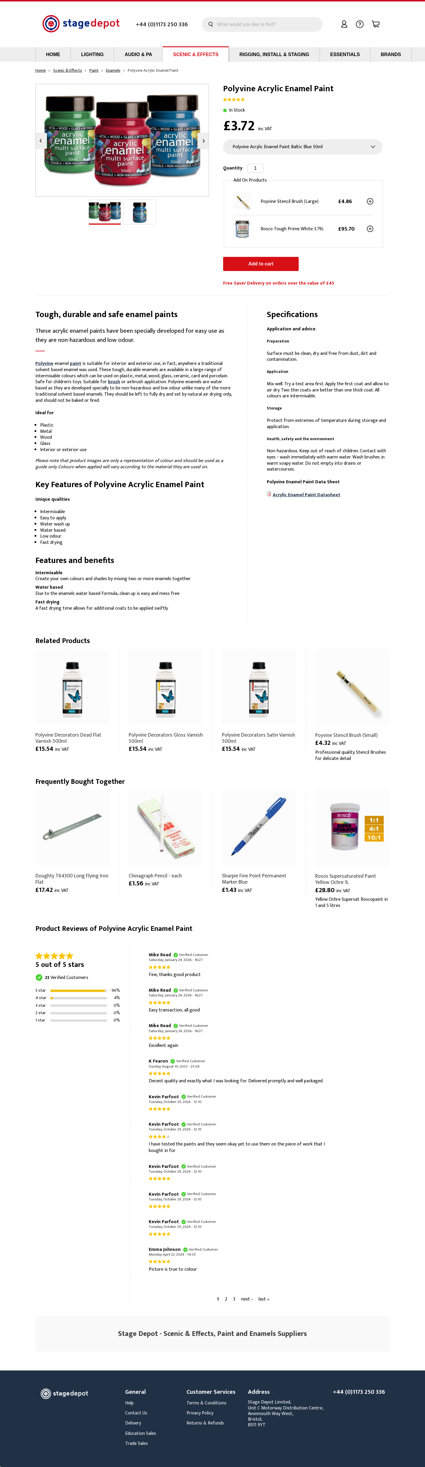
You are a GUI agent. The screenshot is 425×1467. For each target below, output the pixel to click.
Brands (391, 54)
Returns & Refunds (205, 1423)
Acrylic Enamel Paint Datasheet (306, 495)
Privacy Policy (200, 1413)
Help (129, 1403)
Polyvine (44, 364)
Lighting (92, 54)
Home (53, 54)
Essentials (345, 54)
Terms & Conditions (206, 1403)
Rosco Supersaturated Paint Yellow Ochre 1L (345, 879)
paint (75, 364)
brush (114, 382)
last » (264, 1299)
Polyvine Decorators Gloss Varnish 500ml (166, 738)
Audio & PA (138, 54)
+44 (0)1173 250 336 (162, 24)
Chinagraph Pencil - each (155, 876)
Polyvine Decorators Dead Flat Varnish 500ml (68, 738)
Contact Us (136, 1413)
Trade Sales (136, 1443)
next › (247, 1299)
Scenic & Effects (195, 54)
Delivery (133, 1423)
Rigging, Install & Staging (274, 54)
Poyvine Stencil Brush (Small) (346, 735)
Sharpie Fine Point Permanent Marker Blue (254, 879)
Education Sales (140, 1433)
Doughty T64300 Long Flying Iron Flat (71, 879)
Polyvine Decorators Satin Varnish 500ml (258, 738)
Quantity (232, 168)
